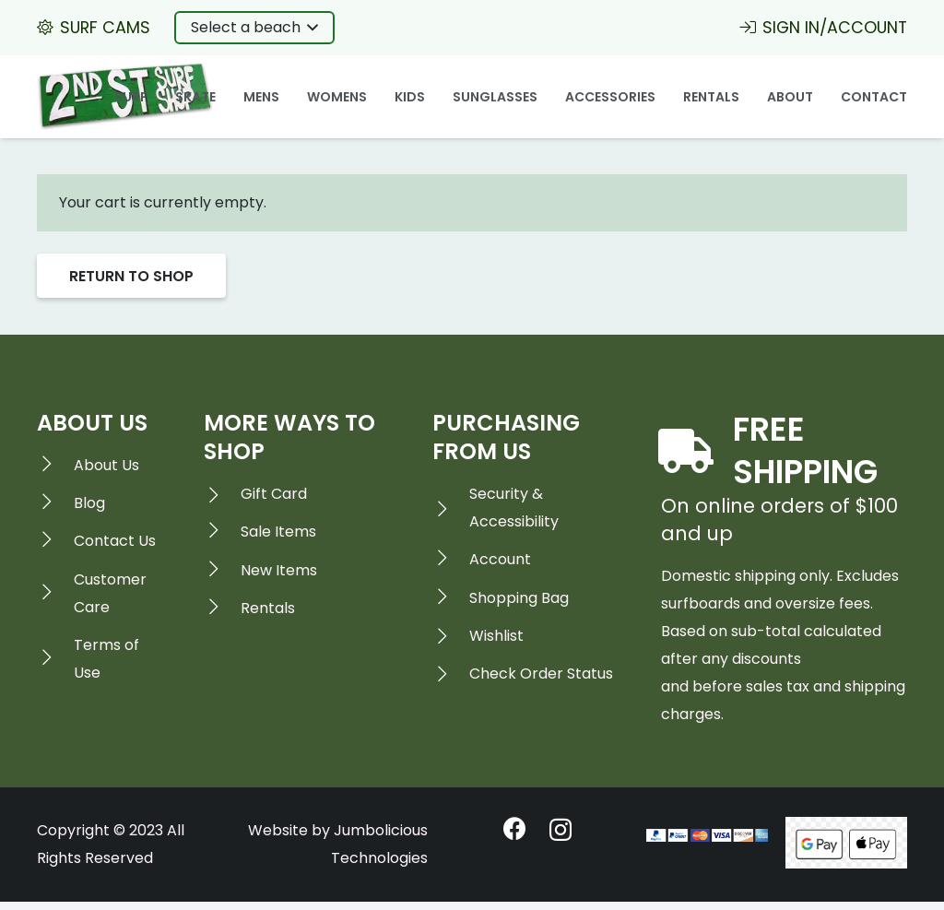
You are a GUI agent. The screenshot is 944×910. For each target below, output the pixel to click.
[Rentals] (222, 608)
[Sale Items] (222, 532)
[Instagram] (560, 830)
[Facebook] (514, 828)
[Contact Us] (55, 541)
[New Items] (222, 571)
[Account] (450, 559)
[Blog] (55, 503)
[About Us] (55, 465)
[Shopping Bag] (450, 598)
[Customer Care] (55, 594)
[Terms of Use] (55, 659)
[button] (254, 27)
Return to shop (131, 276)
